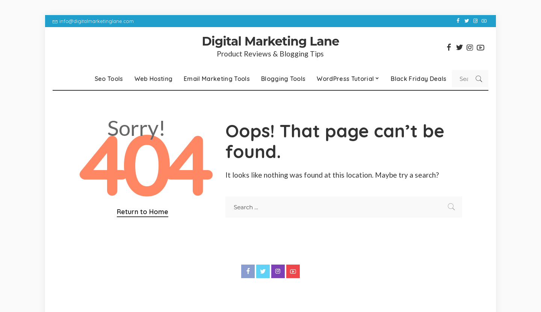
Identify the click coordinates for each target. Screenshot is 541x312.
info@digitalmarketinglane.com (93, 21)
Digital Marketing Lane (270, 41)
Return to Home (142, 211)
